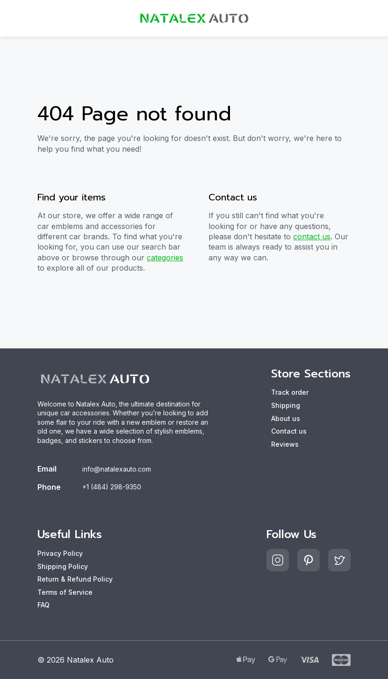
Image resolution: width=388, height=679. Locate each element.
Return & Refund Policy (75, 579)
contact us (312, 236)
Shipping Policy (62, 566)
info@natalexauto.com (116, 469)
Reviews (285, 444)
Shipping (285, 405)
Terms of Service (65, 592)
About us (285, 418)
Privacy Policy (60, 553)
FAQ (43, 605)
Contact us (289, 431)
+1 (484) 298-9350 (111, 487)
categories (165, 257)
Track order (290, 392)
